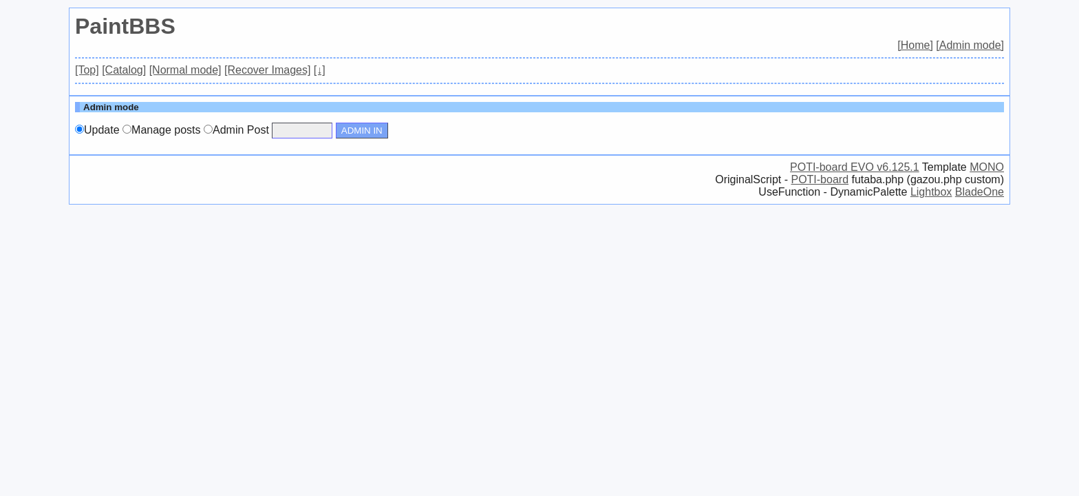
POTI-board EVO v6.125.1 (854, 167)
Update (97, 130)
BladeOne (979, 192)
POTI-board (819, 179)
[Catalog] (124, 70)
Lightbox (931, 192)
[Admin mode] (970, 45)
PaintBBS (125, 26)
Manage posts (161, 130)
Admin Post (236, 130)
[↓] (319, 70)
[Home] (915, 45)
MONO (987, 167)
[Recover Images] (267, 70)
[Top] (87, 70)
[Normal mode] (185, 70)
